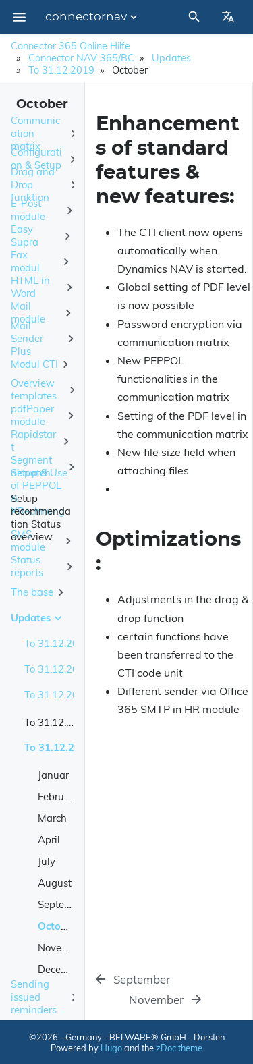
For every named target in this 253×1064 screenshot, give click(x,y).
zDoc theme (179, 1047)
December (61, 969)
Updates (171, 58)
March (52, 818)
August (55, 882)
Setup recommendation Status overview (41, 517)
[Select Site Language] (228, 17)
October (57, 926)
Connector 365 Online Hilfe (70, 46)
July (46, 861)
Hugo (111, 1047)
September (63, 904)
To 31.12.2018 (57, 722)
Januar (53, 774)
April (49, 839)
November (61, 947)
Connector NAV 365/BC (81, 58)
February (58, 796)
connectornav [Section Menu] (92, 17)
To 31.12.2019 (61, 70)
